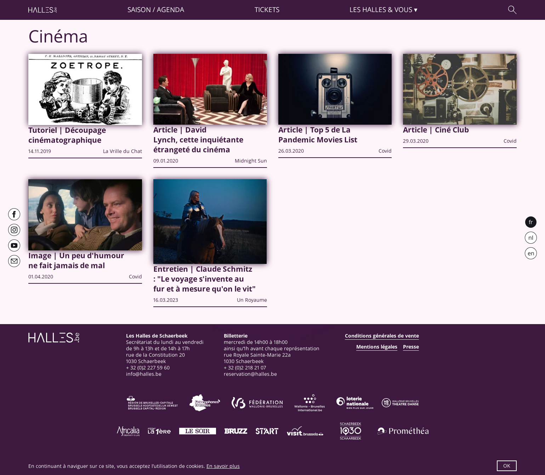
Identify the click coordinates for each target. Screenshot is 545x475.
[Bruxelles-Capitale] (152, 402)
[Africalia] (128, 431)
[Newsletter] (14, 261)
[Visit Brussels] (305, 431)
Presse (411, 347)
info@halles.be (143, 374)
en (531, 253)
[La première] (159, 431)
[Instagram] (14, 230)
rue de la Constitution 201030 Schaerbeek (155, 357)
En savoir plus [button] (223, 466)
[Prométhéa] (402, 431)
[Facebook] (14, 214)
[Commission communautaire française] (204, 402)
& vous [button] (381, 9)
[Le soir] (197, 431)
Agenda (170, 9)
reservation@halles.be (250, 374)
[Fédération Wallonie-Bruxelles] (257, 402)
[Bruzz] (236, 431)
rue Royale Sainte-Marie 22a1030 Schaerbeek (257, 357)
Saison (139, 9)
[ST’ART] (267, 431)
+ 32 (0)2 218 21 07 (245, 367)
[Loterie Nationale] (354, 402)
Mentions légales (376, 347)
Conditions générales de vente (382, 336)
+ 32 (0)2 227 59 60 (148, 367)
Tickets (267, 9)
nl (530, 238)
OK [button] (506, 465)
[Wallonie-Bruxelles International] (309, 402)
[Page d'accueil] (42, 10)
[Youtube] (14, 245)
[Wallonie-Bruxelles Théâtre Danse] (400, 402)
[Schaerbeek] (350, 431)
